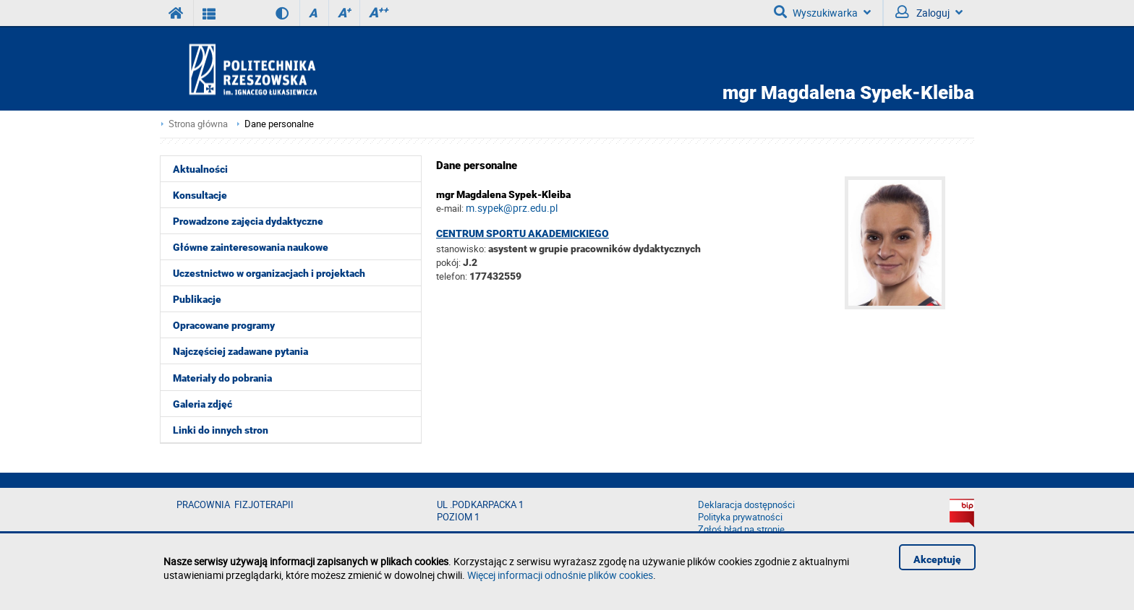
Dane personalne (279, 124)
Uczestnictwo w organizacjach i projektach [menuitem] (269, 273)
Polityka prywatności (740, 517)
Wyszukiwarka (822, 12)
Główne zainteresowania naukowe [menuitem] (250, 247)
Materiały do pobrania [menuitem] (222, 378)
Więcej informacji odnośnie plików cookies (560, 575)
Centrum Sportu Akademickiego (522, 233)
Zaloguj (929, 12)
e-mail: (450, 208)
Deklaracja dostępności (746, 505)
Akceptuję (937, 559)
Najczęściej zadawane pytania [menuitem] (240, 351)
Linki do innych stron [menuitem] (220, 430)
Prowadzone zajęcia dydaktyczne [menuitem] (248, 221)
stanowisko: (461, 248)
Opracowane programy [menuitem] (224, 325)
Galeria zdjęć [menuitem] (202, 404)
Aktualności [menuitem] (200, 169)
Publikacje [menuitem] (197, 299)
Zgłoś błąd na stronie (741, 529)
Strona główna (198, 124)
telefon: (451, 276)
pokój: (449, 262)
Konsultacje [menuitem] (200, 195)
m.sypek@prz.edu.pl (512, 208)
